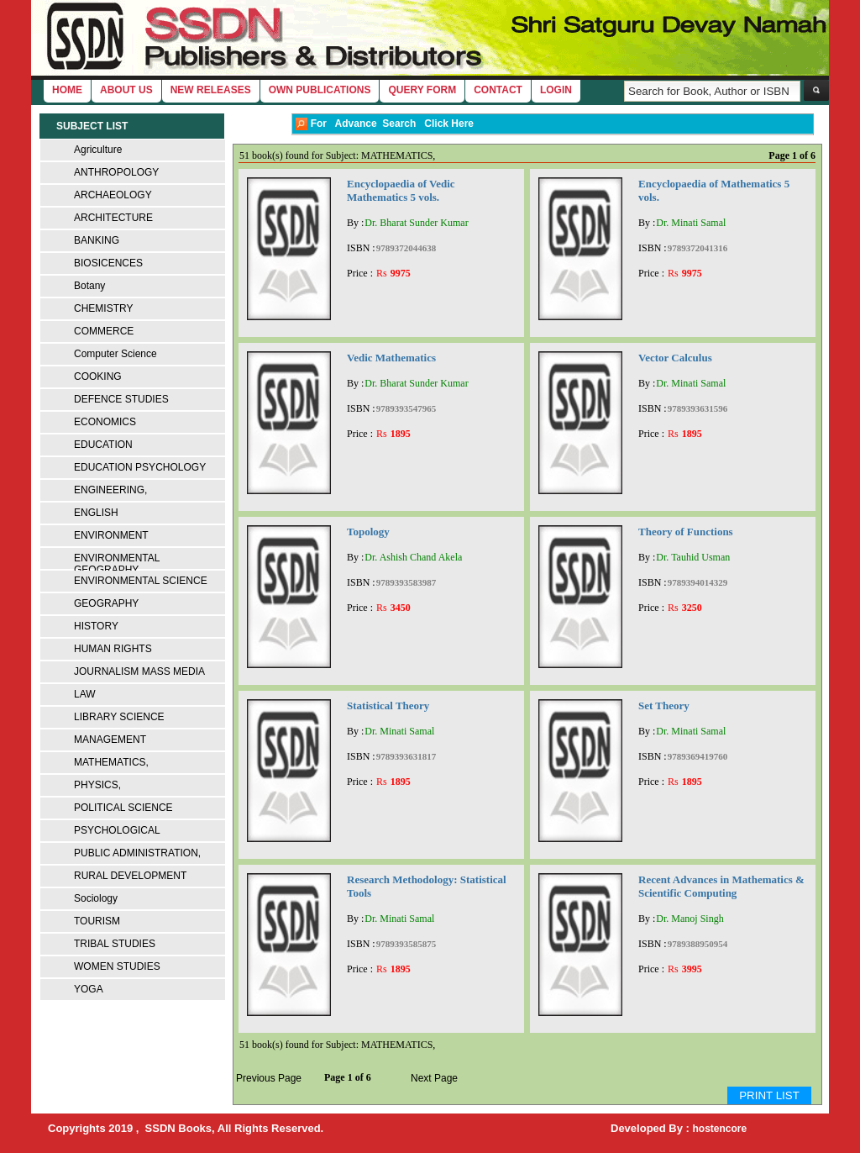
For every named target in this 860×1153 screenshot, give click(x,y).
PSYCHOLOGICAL (117, 830)
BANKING (96, 240)
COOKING (98, 376)
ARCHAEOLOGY (113, 195)
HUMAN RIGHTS (113, 649)
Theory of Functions (685, 531)
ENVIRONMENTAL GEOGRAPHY (117, 564)
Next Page (434, 1078)
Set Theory (664, 705)
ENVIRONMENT (111, 535)
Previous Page (269, 1078)
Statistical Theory (388, 705)
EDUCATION (103, 444)
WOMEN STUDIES (117, 966)
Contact (498, 90)
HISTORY (96, 626)
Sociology (96, 898)
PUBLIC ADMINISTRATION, (137, 853)
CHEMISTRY (103, 308)
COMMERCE (104, 331)
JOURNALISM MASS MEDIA (139, 671)
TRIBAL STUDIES (114, 944)
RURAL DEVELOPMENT (130, 876)
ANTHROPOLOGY (116, 172)
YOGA (88, 989)
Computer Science (115, 354)
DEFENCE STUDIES (121, 399)
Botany (89, 286)
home (67, 90)
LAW (85, 694)
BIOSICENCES (108, 263)
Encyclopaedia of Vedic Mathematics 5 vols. (401, 190)
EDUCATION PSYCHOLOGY (140, 467)
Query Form (422, 90)
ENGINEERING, (110, 490)
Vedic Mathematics (391, 357)
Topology (368, 531)
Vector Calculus (675, 357)
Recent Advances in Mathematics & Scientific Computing (721, 886)
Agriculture (98, 149)
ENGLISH (96, 513)
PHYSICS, (97, 785)
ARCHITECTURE (113, 218)
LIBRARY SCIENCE (119, 717)
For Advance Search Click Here (385, 124)
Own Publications (320, 90)
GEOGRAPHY (106, 603)
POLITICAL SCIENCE (123, 807)
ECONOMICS (105, 422)
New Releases (210, 90)
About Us (126, 90)
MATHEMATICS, (111, 762)
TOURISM (97, 921)
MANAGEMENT (110, 739)
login (556, 90)
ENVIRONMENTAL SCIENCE (140, 581)
